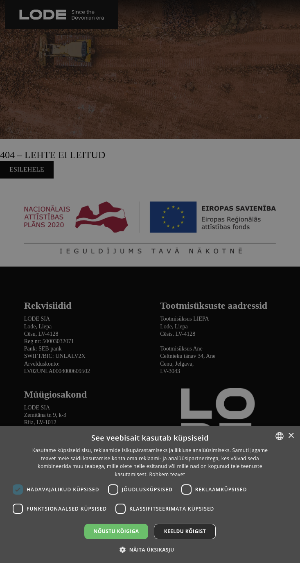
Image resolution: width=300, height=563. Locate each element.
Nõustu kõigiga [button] (116, 531)
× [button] (291, 436)
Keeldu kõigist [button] (185, 531)
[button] (150, 549)
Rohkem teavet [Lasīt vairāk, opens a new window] (167, 474)
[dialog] (150, 281)
